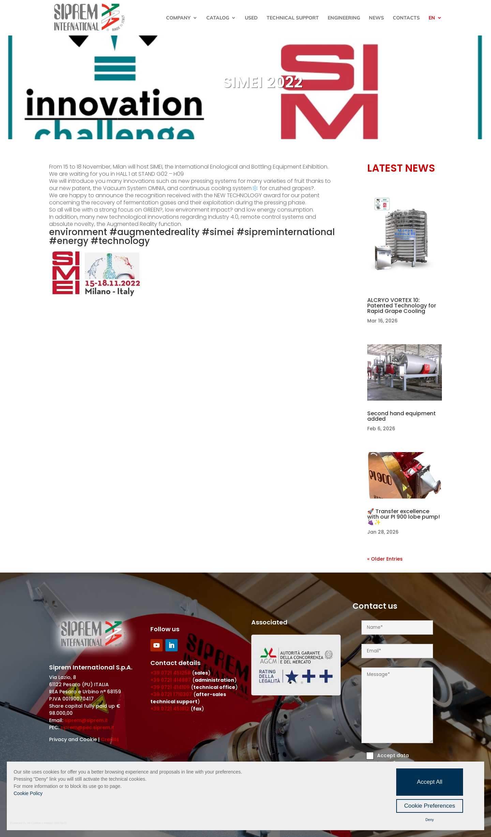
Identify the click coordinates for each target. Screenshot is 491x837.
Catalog (217, 18)
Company (178, 18)
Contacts (406, 18)
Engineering (344, 18)
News (376, 18)
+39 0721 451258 (170, 672)
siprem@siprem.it (86, 720)
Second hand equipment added (401, 416)
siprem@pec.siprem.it (87, 727)
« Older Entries (385, 558)
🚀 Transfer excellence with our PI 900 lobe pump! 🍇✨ (403, 516)
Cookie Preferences (429, 806)
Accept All (430, 782)
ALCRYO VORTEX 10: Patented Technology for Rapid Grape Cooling (401, 305)
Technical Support (293, 18)
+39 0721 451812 (169, 708)
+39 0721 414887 (170, 680)
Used (251, 18)
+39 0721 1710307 (171, 694)
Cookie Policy (28, 793)
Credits (110, 739)
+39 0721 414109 (170, 687)
